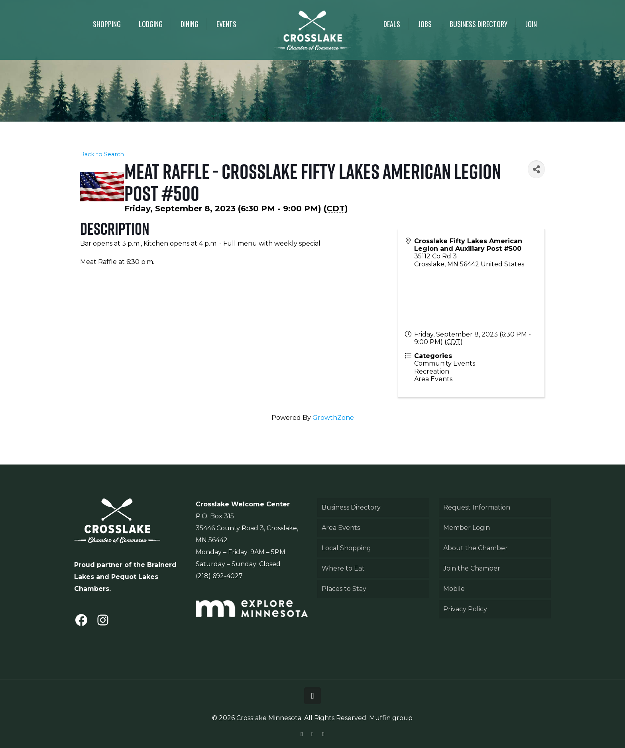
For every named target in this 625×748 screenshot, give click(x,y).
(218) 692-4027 (219, 576)
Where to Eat (343, 568)
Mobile (454, 588)
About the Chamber (475, 548)
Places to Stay (344, 588)
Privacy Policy (465, 609)
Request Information (476, 507)
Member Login (466, 527)
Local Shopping (346, 548)
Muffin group (391, 718)
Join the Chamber (471, 568)
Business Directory (351, 507)
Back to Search (102, 154)
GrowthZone (333, 417)
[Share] (536, 169)
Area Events (341, 527)
